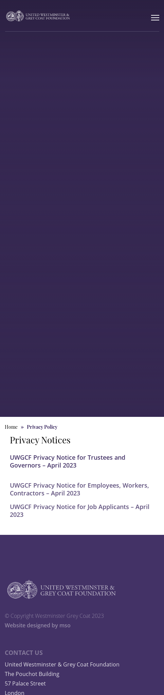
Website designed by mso (38, 631)
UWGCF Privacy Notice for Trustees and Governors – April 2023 (67, 461)
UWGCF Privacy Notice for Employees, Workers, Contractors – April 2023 (79, 495)
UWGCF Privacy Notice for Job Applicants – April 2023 (79, 517)
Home (11, 427)
